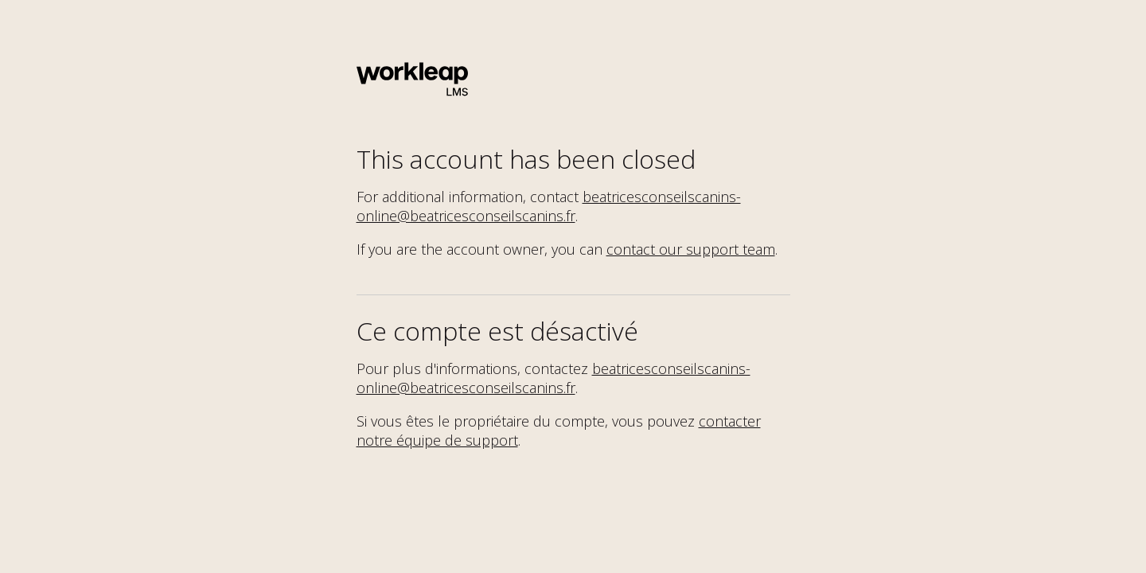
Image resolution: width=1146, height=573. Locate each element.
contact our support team (690, 249)
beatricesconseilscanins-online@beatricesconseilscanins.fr (549, 206)
